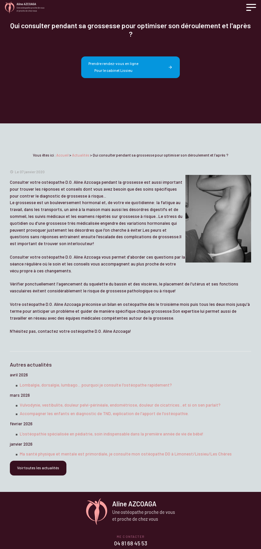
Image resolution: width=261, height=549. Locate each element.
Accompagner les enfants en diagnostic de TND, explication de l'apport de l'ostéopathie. (104, 413)
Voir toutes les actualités (38, 468)
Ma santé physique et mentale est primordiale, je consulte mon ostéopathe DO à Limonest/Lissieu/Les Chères (126, 453)
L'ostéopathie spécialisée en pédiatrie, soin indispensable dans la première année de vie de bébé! (111, 433)
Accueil (62, 155)
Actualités (80, 155)
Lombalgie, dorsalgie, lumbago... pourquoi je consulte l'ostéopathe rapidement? (96, 385)
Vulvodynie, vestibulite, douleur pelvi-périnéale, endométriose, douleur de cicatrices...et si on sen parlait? (120, 405)
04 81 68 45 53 (130, 543)
